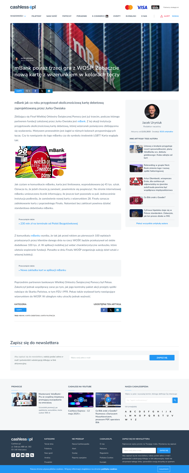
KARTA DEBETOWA (32, 316)
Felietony (36, 16)
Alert (74, 448)
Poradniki (82, 16)
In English (131, 16)
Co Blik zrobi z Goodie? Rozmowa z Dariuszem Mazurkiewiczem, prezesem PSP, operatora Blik (108, 416)
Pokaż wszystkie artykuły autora (152, 223)
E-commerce (98, 16)
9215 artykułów (166, 131)
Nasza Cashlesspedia (80, 444)
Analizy (47, 457)
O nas (144, 16)
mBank (82, 121)
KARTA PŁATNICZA (48, 316)
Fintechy (66, 16)
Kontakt (103, 462)
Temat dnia (48, 444)
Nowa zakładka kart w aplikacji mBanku (42, 270)
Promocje (16, 386)
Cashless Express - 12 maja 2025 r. (79, 412)
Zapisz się (164, 450)
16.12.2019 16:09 (27, 60)
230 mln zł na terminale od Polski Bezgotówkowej (48, 223)
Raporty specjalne (79, 457)
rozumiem (164, 469)
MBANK (22, 316)
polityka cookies (109, 469)
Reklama (103, 448)
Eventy (117, 16)
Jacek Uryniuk (27, 58)
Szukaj (74, 453)
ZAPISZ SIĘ (162, 357)
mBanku (36, 235)
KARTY (19, 91)
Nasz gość (51, 16)
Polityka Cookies (106, 457)
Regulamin (104, 453)
